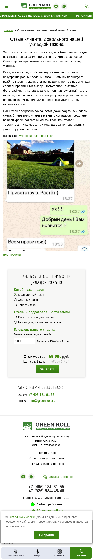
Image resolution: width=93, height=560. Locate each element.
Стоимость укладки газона (48, 458)
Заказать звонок (61, 476)
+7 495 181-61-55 (41, 395)
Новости (8, 30)
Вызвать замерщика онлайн (33, 334)
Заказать (47, 369)
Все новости (12, 254)
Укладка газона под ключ (48, 463)
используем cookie (22, 517)
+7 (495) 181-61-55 (85, 6)
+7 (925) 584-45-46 (46, 491)
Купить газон (48, 452)
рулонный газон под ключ (36, 135)
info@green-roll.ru (42, 401)
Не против (46, 535)
